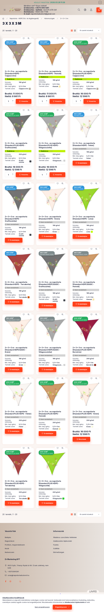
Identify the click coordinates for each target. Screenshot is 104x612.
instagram (10, 581)
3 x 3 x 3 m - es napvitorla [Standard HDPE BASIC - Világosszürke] (50, 350)
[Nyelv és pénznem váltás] (85, 9)
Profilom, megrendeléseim (15, 545)
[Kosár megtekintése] (99, 9)
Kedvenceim (9, 552)
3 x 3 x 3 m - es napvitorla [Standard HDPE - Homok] (50, 72)
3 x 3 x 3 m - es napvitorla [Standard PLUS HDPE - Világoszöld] (50, 483)
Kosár (7, 548)
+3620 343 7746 (41, 12)
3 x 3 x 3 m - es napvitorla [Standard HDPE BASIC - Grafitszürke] (50, 284)
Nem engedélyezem (42, 607)
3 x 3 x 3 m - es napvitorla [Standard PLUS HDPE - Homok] (50, 413)
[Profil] (91, 9)
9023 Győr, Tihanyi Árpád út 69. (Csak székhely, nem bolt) (28, 566)
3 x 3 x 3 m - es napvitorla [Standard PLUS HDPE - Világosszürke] (50, 145)
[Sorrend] (89, 30)
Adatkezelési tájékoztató (62, 541)
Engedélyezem (61, 607)
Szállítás (56, 548)
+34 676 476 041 (50, 10)
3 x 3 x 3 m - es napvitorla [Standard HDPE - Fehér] (84, 144)
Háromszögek (49, 18)
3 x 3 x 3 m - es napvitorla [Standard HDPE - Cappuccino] (16, 73)
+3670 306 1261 (42, 8)
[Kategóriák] (4, 10)
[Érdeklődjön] (81, 163)
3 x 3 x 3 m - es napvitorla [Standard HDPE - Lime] (84, 218)
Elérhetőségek (58, 552)
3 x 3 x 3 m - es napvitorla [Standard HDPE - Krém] (50, 218)
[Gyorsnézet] (28, 38)
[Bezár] (100, 2)
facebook (5, 581)
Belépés (8, 537)
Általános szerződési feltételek (65, 537)
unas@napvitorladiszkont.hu (18, 575)
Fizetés (56, 545)
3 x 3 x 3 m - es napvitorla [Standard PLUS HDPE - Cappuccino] (84, 73)
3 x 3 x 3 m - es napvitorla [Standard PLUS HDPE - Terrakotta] (16, 483)
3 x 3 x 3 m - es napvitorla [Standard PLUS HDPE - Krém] (86, 412)
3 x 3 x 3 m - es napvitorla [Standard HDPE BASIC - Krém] (16, 350)
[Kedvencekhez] (23, 38)
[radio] (75, 30)
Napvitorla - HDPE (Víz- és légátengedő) (24, 18)
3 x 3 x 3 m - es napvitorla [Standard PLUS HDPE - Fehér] (18, 412)
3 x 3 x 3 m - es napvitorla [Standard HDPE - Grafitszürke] (16, 219)
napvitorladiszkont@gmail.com (43, 14)
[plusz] (13, 100)
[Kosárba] (23, 101)
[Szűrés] (2, 43)
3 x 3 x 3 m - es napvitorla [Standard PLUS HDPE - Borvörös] (84, 350)
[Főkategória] (3, 18)
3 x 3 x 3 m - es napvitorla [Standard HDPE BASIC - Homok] (84, 284)
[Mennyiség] (8, 101)
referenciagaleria (15, 581)
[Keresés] (79, 9)
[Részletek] (81, 439)
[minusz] (13, 102)
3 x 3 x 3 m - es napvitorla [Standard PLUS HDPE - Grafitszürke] (16, 145)
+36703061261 (13, 571)
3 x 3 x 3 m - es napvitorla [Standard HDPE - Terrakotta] (18, 283)
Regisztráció (9, 541)
